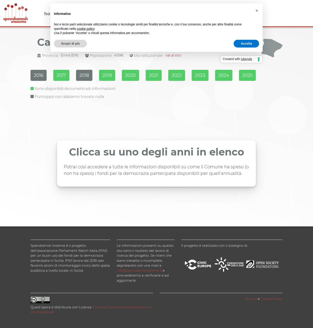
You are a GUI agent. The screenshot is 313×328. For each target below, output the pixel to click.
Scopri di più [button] (70, 43)
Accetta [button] (246, 43)
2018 (84, 75)
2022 (177, 75)
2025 (247, 75)
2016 (38, 75)
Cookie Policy (271, 299)
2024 (223, 75)
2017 (61, 75)
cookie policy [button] (85, 28)
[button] (256, 10)
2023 (200, 75)
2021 (153, 75)
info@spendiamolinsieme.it (139, 270)
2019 (107, 75)
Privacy (251, 299)
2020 (130, 75)
